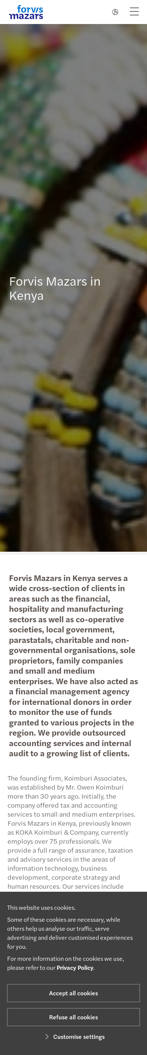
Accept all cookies (73, 993)
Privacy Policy (75, 967)
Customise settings (74, 1036)
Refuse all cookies (73, 1017)
